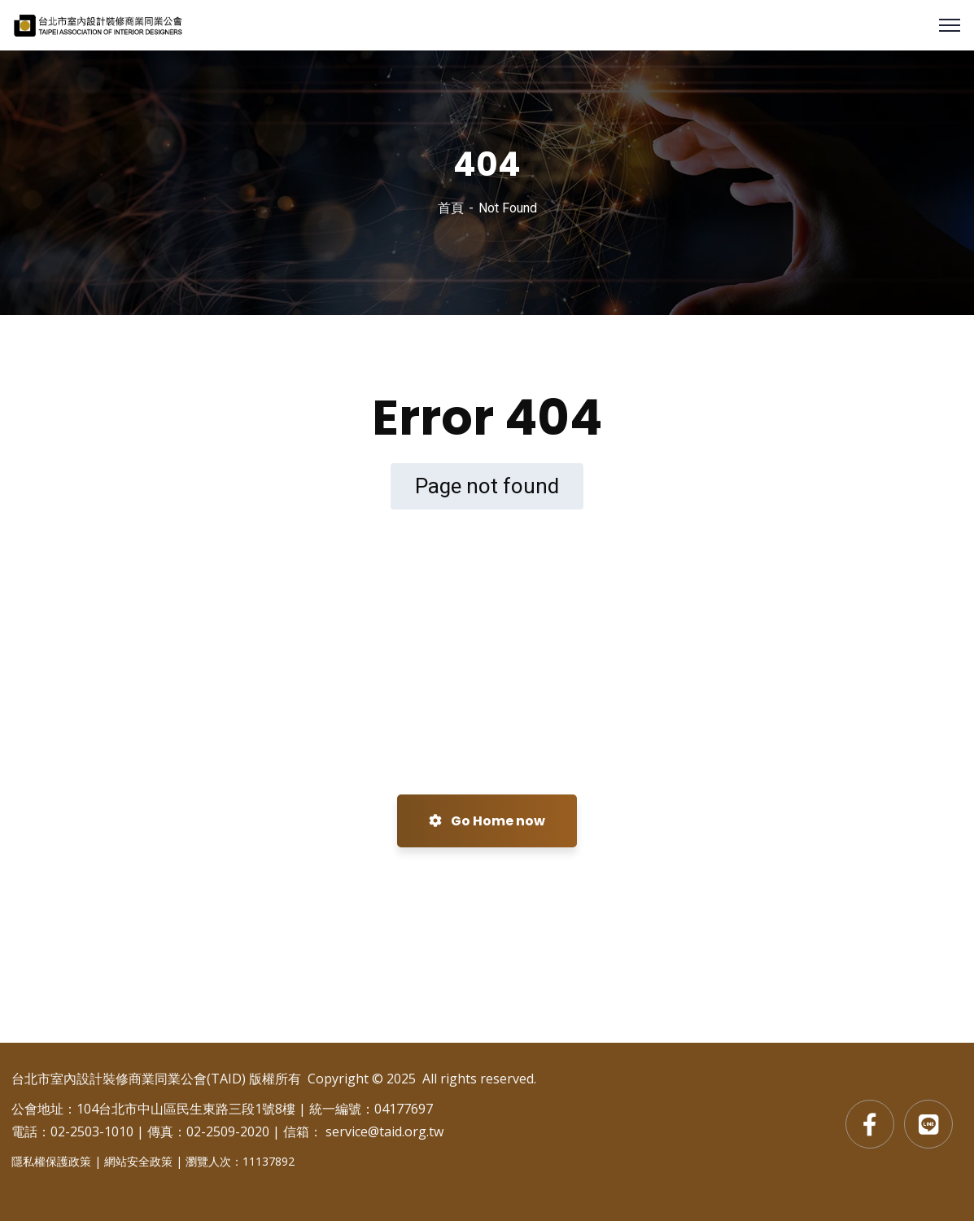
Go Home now (487, 821)
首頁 (451, 208)
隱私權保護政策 (51, 1161)
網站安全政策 (138, 1161)
